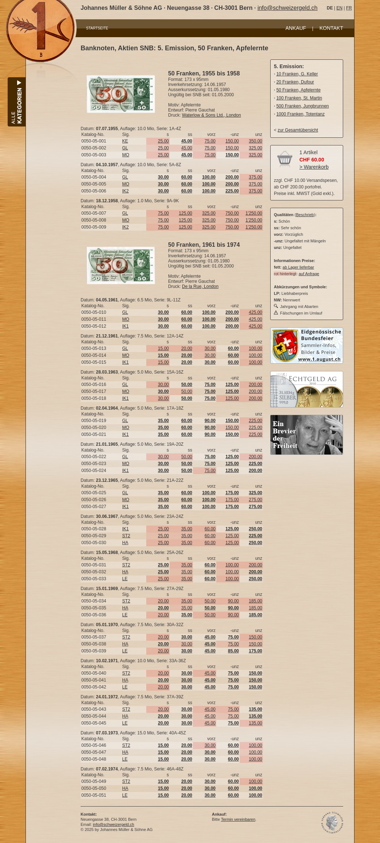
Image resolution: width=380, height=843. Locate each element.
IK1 (125, 326)
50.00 (186, 391)
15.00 (163, 348)
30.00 (210, 348)
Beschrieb (305, 214)
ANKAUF (296, 28)
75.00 (210, 141)
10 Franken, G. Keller (297, 74)
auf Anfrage (309, 274)
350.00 (255, 141)
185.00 (255, 601)
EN (339, 8)
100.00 (255, 348)
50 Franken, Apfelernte (298, 90)
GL (125, 148)
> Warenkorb (314, 167)
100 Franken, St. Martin (299, 98)
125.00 (185, 213)
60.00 (210, 528)
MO (125, 154)
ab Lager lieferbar (298, 267)
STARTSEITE (97, 28)
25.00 (163, 141)
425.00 (255, 312)
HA (125, 542)
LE (125, 578)
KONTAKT (331, 28)
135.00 (255, 723)
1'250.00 (253, 213)
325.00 (255, 148)
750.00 (232, 213)
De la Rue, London (200, 286)
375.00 (255, 177)
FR (349, 8)
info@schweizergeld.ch (287, 8)
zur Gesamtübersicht (298, 130)
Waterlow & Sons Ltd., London (211, 115)
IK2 (125, 191)
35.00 (186, 528)
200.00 (255, 384)
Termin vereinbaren (238, 819)
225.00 (255, 420)
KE (125, 141)
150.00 (232, 141)
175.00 (232, 499)
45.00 (186, 148)
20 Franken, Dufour (295, 82)
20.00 (186, 348)
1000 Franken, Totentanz (300, 114)
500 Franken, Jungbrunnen (302, 106)
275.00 (255, 499)
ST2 (126, 535)
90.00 (233, 601)
